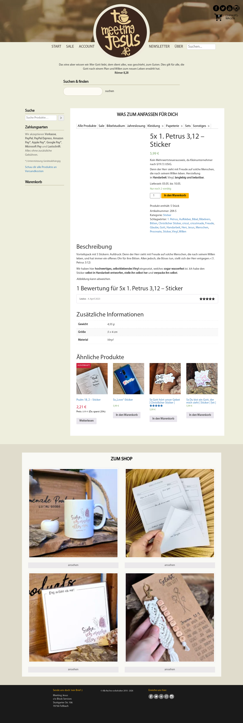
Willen (182, 231)
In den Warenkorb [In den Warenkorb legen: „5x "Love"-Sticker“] (127, 415)
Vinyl (175, 231)
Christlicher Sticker (170, 223)
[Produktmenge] (155, 195)
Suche (30, 111)
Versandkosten (34, 171)
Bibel (195, 219)
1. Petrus (172, 219)
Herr (184, 227)
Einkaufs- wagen (232, 17)
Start (56, 47)
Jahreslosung (136, 126)
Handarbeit (173, 227)
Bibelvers (204, 219)
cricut (185, 223)
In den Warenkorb (175, 195)
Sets (188, 126)
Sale (70, 47)
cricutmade (197, 223)
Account (86, 47)
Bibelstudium (116, 126)
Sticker (167, 215)
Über (179, 47)
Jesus (191, 227)
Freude (209, 223)
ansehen (73, 565)
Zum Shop (121, 459)
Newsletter (159, 47)
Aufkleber (185, 219)
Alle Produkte (87, 126)
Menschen (202, 227)
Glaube (154, 227)
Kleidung (154, 126)
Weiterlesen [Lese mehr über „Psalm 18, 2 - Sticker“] (86, 420)
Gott (162, 227)
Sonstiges (200, 126)
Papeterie (173, 126)
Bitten (153, 223)
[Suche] (61, 118)
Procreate (156, 231)
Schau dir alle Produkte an (41, 167)
